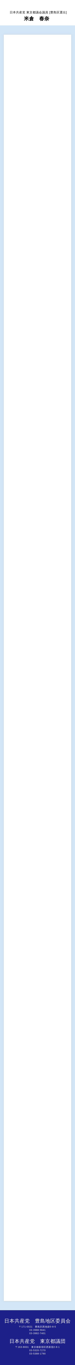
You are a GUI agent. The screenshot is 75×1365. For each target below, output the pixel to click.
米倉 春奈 (38, 16)
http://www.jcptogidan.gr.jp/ (37, 1357)
